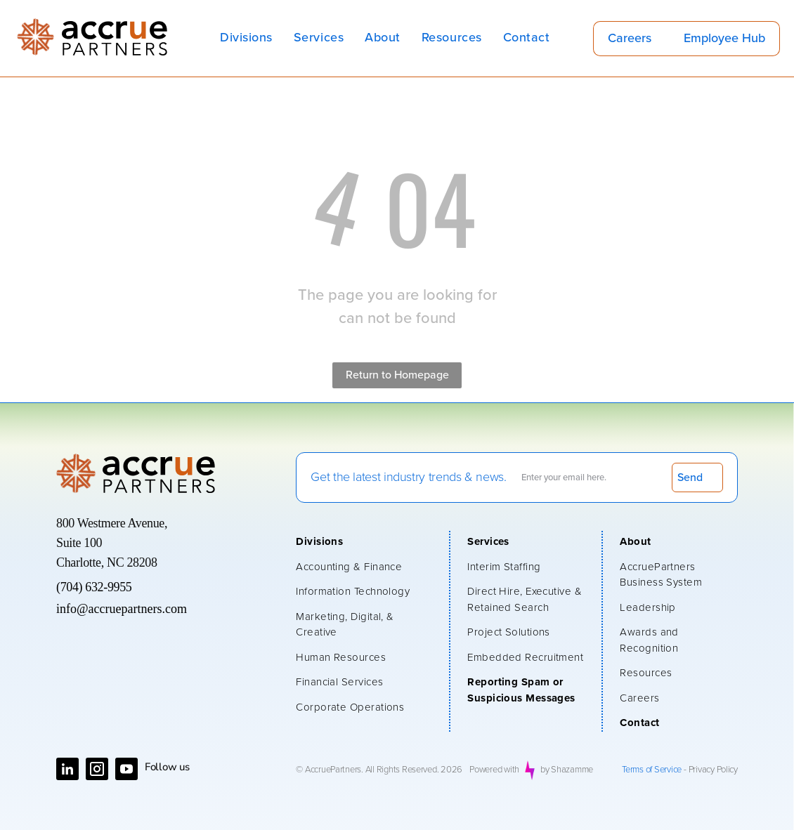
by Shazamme (566, 770)
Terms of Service (652, 770)
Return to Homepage (397, 375)
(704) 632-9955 (93, 587)
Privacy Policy (713, 770)
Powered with (494, 770)
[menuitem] (246, 38)
